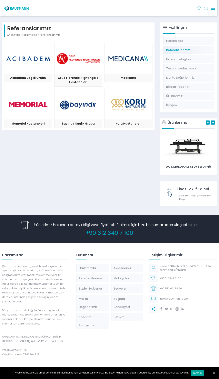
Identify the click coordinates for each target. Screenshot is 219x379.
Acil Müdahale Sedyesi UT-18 (188, 167)
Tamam (197, 373)
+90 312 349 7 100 (109, 233)
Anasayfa (13, 35)
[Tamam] (214, 373)
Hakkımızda (29, 35)
